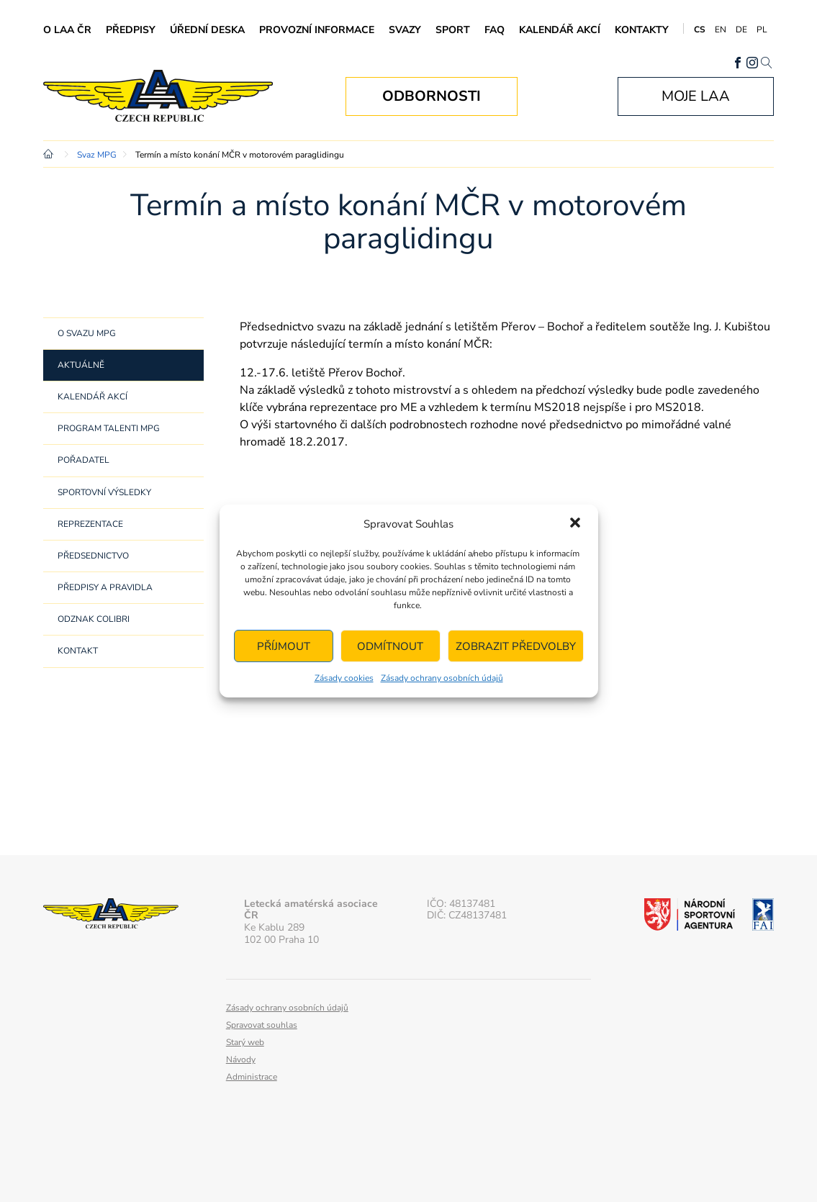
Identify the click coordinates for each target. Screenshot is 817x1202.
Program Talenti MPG (109, 428)
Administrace (251, 1077)
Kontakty (642, 30)
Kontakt (78, 650)
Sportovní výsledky (104, 492)
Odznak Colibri (94, 619)
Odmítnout (390, 646)
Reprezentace (90, 524)
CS (699, 29)
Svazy (405, 30)
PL (762, 29)
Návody (241, 1059)
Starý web (245, 1042)
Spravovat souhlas (261, 1025)
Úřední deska (207, 30)
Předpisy (130, 30)
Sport (452, 30)
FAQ (494, 30)
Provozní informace (316, 30)
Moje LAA (696, 96)
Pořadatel (83, 460)
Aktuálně (81, 365)
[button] (575, 524)
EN (720, 29)
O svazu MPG (87, 333)
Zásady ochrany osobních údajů (442, 678)
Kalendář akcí (559, 30)
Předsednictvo (93, 555)
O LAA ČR (67, 30)
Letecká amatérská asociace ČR (169, 96)
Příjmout (283, 646)
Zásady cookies (344, 678)
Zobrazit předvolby (516, 646)
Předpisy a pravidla (105, 587)
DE (741, 29)
